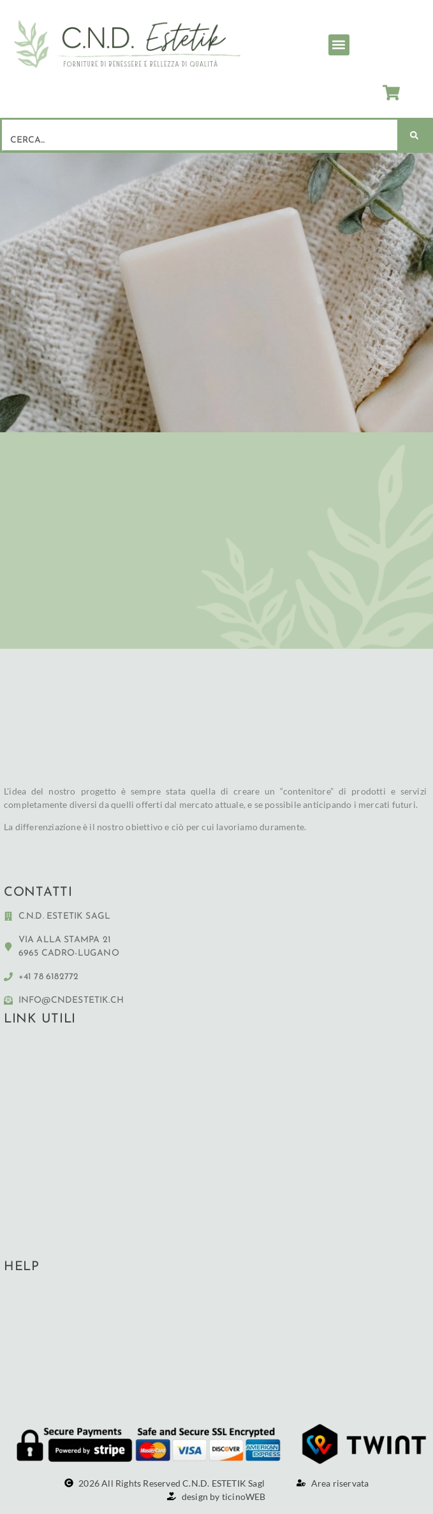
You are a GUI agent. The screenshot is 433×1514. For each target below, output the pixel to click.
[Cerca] (414, 135)
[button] (338, 44)
